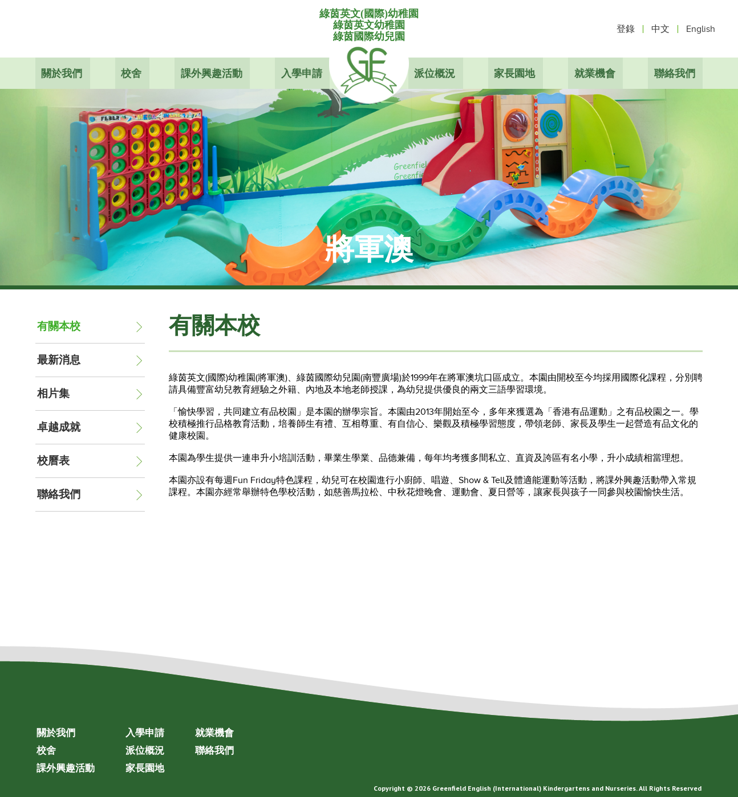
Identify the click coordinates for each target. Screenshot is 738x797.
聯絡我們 (676, 73)
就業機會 (596, 73)
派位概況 (434, 73)
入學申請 (303, 73)
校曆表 (53, 461)
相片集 (53, 393)
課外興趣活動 (213, 73)
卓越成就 (58, 427)
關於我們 (61, 73)
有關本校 (58, 326)
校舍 (131, 73)
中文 (660, 29)
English (700, 29)
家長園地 (515, 73)
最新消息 (58, 360)
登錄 (626, 29)
